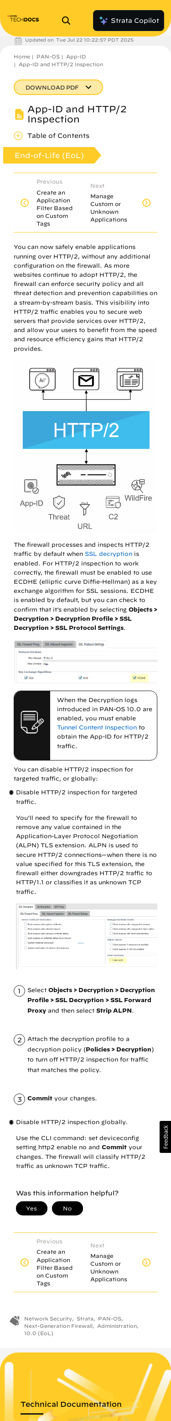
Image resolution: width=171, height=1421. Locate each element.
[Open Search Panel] (69, 20)
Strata (85, 1318)
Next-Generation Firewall (58, 1326)
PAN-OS (48, 56)
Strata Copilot (128, 20)
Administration (117, 1326)
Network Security (48, 1318)
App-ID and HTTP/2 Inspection (61, 64)
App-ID (76, 56)
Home (22, 56)
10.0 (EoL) (38, 1333)
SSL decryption (108, 553)
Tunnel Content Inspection (97, 727)
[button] (165, 1137)
